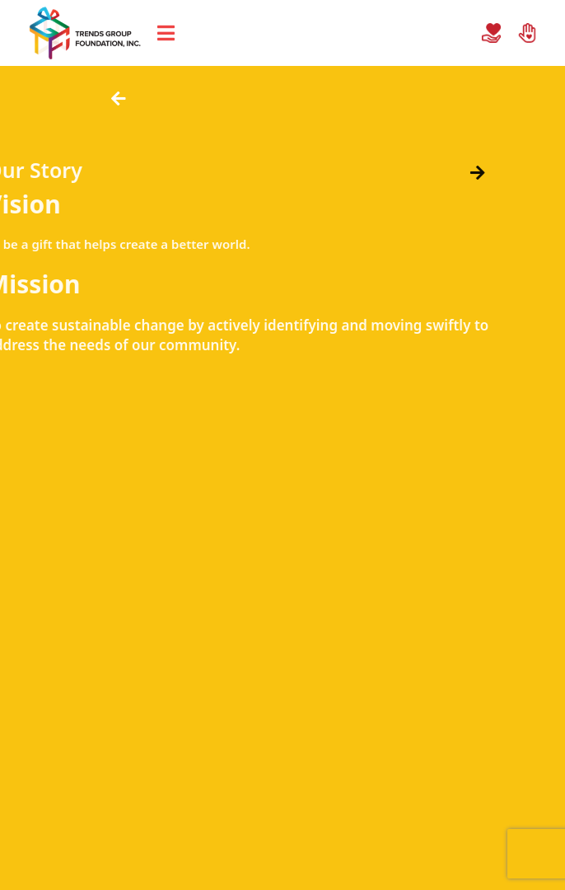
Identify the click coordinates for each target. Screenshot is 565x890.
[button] (116, 98)
